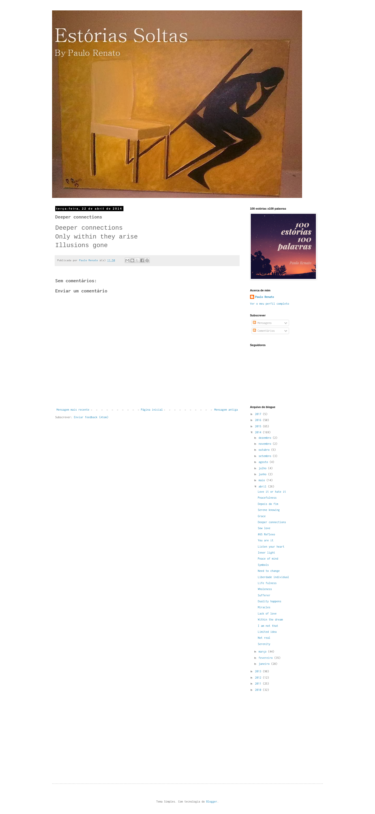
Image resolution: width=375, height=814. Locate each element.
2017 (259, 414)
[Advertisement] (289, 732)
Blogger (211, 801)
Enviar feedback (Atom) (91, 417)
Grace (262, 516)
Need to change (269, 570)
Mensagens (262, 322)
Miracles (264, 607)
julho (263, 468)
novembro (266, 443)
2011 (259, 683)
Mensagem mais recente (73, 409)
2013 (259, 671)
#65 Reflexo (266, 534)
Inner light (266, 552)
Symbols (263, 564)
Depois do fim (268, 503)
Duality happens (269, 601)
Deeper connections (272, 522)
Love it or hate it (272, 491)
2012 (259, 677)
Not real (264, 637)
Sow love (264, 528)
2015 (259, 426)
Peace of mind (268, 558)
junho (263, 474)
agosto (264, 462)
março (263, 651)
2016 (259, 420)
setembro (266, 456)
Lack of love (267, 613)
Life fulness (267, 583)
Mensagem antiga (226, 409)
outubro (265, 449)
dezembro (266, 437)
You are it (265, 540)
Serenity (264, 644)
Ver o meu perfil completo (269, 303)
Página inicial (152, 409)
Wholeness (265, 589)
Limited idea (267, 631)
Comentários (264, 330)
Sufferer (264, 595)
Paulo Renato (264, 296)
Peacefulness (267, 497)
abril (263, 486)
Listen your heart (271, 546)
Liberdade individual (273, 577)
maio (262, 480)
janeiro (265, 663)
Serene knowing (269, 509)
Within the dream (270, 619)
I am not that (268, 625)
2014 (259, 432)
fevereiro (266, 657)
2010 (259, 689)
